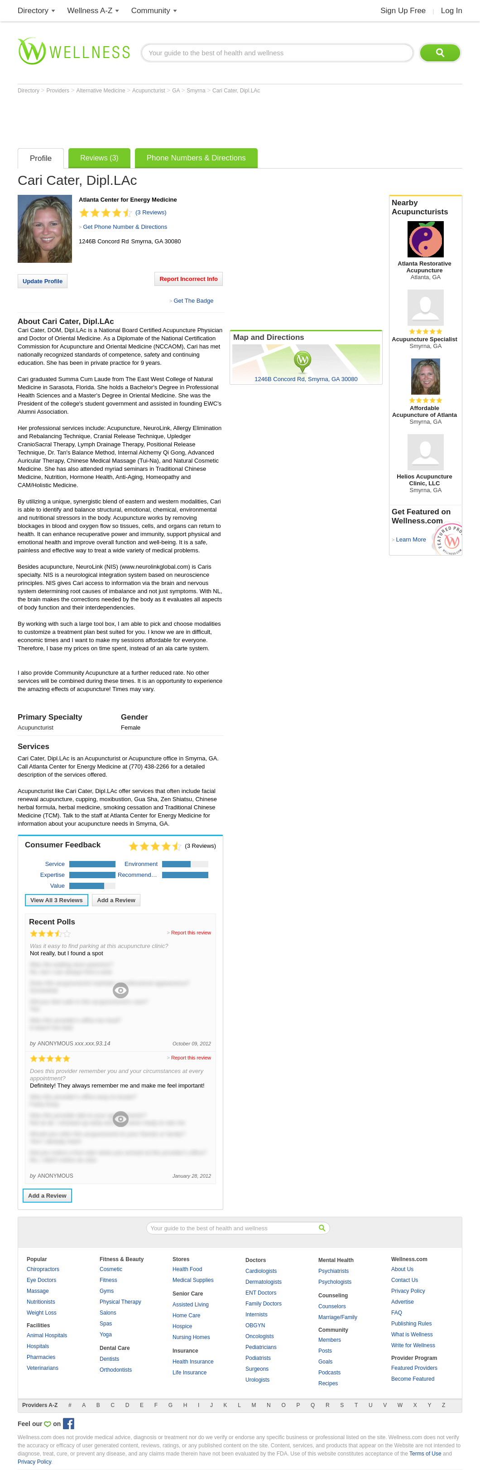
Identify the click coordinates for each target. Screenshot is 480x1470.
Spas (106, 1323)
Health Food (187, 1269)
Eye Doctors (41, 1280)
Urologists (257, 1380)
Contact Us (404, 1280)
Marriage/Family (337, 1317)
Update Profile (42, 281)
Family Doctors (263, 1304)
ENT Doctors (260, 1293)
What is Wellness (412, 1334)
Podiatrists (258, 1358)
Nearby (426, 207)
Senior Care (188, 1294)
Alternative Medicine (102, 90)
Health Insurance (193, 1362)
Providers (58, 90)
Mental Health (336, 1260)
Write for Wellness (413, 1345)
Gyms (107, 1291)
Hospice (182, 1326)
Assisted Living (191, 1304)
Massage (38, 1291)
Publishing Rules (411, 1323)
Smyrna (197, 90)
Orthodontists (116, 1370)
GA (176, 90)
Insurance (185, 1351)
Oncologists (259, 1336)
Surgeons (257, 1369)
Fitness (108, 1280)
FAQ (396, 1313)
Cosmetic (111, 1269)
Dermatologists (263, 1282)
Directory (33, 10)
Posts (325, 1351)
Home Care (186, 1315)
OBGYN (255, 1325)
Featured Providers (414, 1368)
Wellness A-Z (90, 10)
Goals (325, 1362)
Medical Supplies (193, 1280)
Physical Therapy (120, 1302)
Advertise (402, 1302)
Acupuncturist (149, 90)
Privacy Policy (408, 1291)
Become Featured (412, 1379)
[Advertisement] (182, 118)
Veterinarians (42, 1368)
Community (150, 10)
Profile (41, 158)
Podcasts (329, 1372)
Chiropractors (43, 1269)
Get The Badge (193, 300)
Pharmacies (41, 1357)
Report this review (191, 932)
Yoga (106, 1334)
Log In (451, 10)
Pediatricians (261, 1347)
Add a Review (116, 900)
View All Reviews (56, 900)
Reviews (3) (99, 158)
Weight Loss (42, 1313)
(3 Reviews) (151, 212)
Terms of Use (425, 1454)
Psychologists (334, 1282)
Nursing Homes (191, 1337)
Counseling (333, 1295)
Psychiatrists (333, 1271)
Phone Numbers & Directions (196, 158)
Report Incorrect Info (188, 279)
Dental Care (115, 1348)
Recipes (328, 1383)
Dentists (109, 1359)
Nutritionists (41, 1302)
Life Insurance (189, 1372)
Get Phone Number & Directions (125, 226)
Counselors (332, 1306)
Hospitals (38, 1346)
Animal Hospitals (47, 1335)
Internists (256, 1314)
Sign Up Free (403, 10)
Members (329, 1340)
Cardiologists (261, 1271)
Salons (108, 1313)
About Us (402, 1269)
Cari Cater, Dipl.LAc (236, 90)
